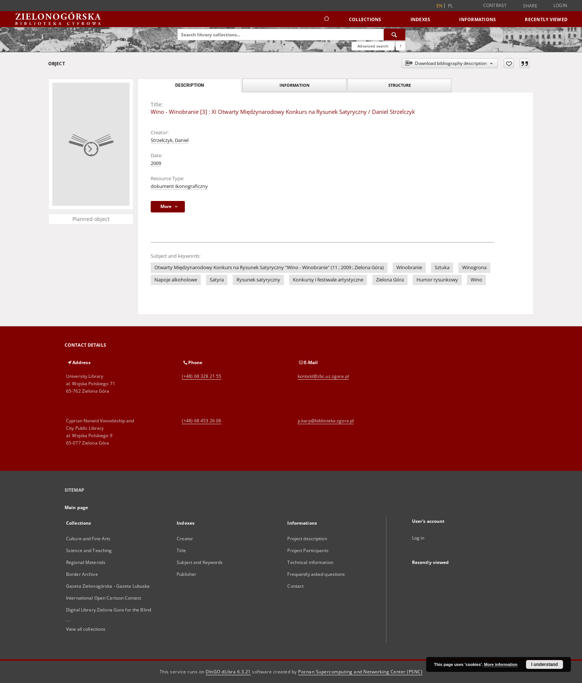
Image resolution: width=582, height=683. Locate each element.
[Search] (394, 34)
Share (530, 6)
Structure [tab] (399, 85)
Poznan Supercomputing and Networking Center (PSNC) (360, 672)
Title (181, 550)
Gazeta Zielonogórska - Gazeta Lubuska (108, 586)
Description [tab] (189, 85)
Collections (365, 19)
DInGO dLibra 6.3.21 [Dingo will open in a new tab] (228, 672)
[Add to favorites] (509, 63)
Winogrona (474, 267)
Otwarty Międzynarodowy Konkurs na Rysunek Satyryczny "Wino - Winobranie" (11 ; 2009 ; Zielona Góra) (269, 267)
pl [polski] (450, 5)
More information (500, 664)
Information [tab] (294, 85)
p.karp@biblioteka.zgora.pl (326, 421)
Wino (476, 280)
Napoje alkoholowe (175, 280)
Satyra (217, 280)
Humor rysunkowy (437, 280)
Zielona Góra (390, 280)
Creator (185, 538)
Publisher (186, 574)
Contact (295, 586)
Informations (477, 19)
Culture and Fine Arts (88, 538)
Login (560, 5)
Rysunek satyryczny (258, 280)
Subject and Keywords (200, 562)
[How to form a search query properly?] (400, 46)
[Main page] (326, 19)
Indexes (421, 19)
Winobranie (409, 267)
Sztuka (442, 267)
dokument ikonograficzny (179, 186)
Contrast (495, 5)
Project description (307, 538)
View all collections (85, 629)
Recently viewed (546, 19)
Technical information (310, 562)
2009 (156, 163)
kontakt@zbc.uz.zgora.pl (323, 376)
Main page (76, 507)
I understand (544, 664)
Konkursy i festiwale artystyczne (328, 280)
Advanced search (372, 46)
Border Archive (82, 574)
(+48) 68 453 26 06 (201, 421)
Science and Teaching (89, 550)
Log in (418, 538)
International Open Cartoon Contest (103, 598)
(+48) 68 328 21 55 (201, 376)
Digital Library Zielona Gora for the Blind (108, 610)
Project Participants (307, 550)
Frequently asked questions (316, 574)
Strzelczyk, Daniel (170, 140)
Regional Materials (85, 562)
